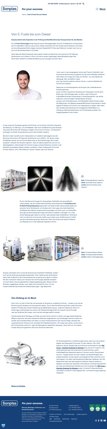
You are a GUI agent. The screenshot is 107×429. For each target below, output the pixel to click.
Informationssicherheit (55, 421)
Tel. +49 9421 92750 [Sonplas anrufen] (75, 407)
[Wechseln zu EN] (80, 4)
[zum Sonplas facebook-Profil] (98, 421)
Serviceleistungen (69, 414)
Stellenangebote (82, 414)
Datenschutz (65, 419)
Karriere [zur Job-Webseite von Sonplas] (73, 3)
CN (77, 3)
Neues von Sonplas (18, 386)
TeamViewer (57, 419)
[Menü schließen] (100, 9)
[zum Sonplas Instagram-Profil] (96, 421)
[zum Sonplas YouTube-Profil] (104, 421)
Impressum (74, 419)
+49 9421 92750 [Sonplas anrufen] (53, 3)
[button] (3, 425)
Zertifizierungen (54, 416)
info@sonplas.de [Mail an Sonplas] (64, 3)
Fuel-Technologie (22, 43)
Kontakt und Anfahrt (55, 414)
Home (24, 14)
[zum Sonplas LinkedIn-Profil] (100, 421)
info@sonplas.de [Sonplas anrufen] (74, 405)
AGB (50, 419)
